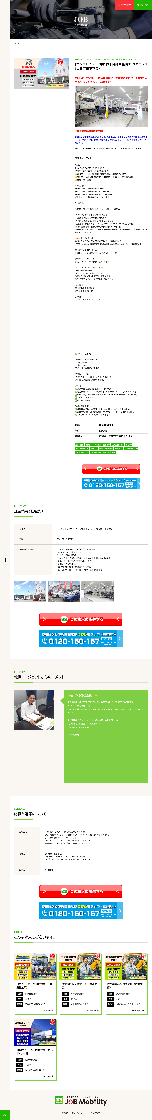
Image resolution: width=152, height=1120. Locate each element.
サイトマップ (95, 1112)
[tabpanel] (41, 73)
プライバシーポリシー (80, 1112)
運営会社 (65, 1112)
